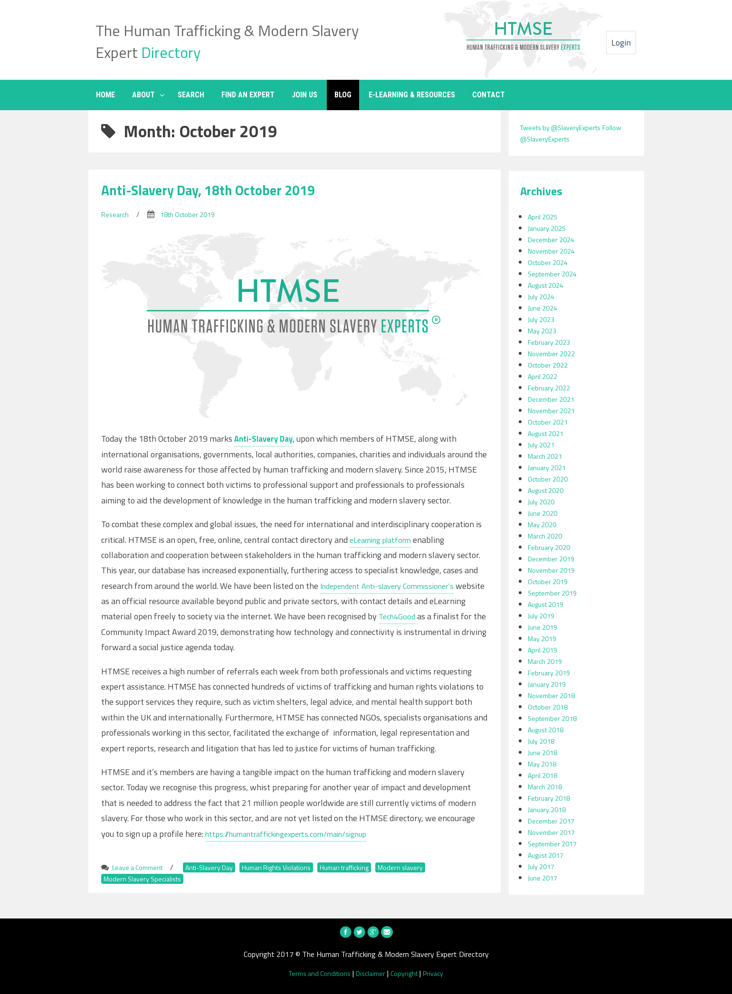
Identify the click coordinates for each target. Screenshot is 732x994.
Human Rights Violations (296, 867)
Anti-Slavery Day (220, 867)
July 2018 (543, 741)
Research (116, 214)
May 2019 (544, 638)
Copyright (408, 973)
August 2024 (549, 285)
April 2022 (544, 376)
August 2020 (549, 490)
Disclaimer (371, 973)
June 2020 (544, 513)
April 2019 (544, 649)
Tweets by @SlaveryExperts (566, 127)
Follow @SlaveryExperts (559, 138)
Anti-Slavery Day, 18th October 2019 (221, 189)
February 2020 (551, 547)
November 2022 (554, 353)
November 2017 (554, 832)
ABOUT (143, 94)
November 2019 (554, 570)
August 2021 (549, 433)
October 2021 (550, 421)
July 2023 (543, 319)
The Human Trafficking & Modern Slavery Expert (228, 40)
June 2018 (544, 752)
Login (621, 42)
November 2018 (554, 695)
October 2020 (550, 478)
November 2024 (554, 250)
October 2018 (550, 706)
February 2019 (551, 672)
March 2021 (547, 456)
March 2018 (547, 786)
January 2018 (549, 809)
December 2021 (553, 399)
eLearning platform (385, 539)
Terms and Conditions (315, 973)
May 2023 (544, 330)
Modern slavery (437, 867)
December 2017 (553, 820)
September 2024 (555, 273)
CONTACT (488, 94)
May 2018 (544, 763)
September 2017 (555, 843)
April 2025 (544, 216)
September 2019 (555, 592)
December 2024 (553, 239)
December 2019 (553, 558)
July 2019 (543, 615)
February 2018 (551, 798)
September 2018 (555, 718)
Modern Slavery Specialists (146, 878)
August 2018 (549, 729)
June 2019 (544, 627)
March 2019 (547, 661)
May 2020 (544, 524)
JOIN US (304, 94)
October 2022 (550, 364)
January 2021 (549, 467)
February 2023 (551, 342)
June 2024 (544, 307)
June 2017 (544, 877)
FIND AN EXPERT (248, 94)
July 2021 (543, 444)
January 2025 (549, 228)
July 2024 (543, 296)
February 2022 (551, 387)
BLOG (343, 94)
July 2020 (543, 501)
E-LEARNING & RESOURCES (412, 94)
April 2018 (544, 775)
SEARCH (191, 94)
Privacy (440, 973)
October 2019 (550, 581)
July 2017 (543, 866)
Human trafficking (374, 867)
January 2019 (549, 684)
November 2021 (554, 410)
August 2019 (549, 604)
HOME (105, 94)
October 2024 (550, 262)
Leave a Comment (141, 867)
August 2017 (549, 855)
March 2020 (547, 535)
